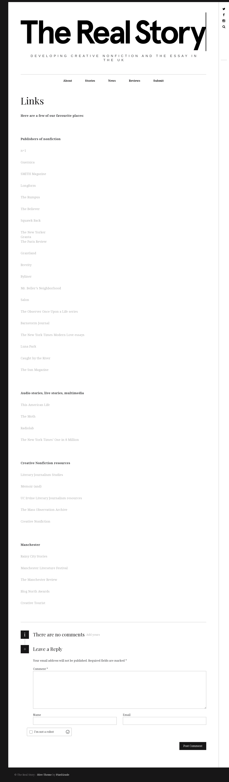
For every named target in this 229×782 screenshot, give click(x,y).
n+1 (23, 151)
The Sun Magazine (35, 370)
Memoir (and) (31, 486)
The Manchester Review (39, 580)
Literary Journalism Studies (42, 475)
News (112, 80)
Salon (25, 300)
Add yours (93, 634)
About (67, 80)
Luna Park (28, 346)
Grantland (28, 253)
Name (37, 714)
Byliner (26, 276)
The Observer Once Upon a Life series (49, 311)
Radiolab (27, 428)
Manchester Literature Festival (45, 568)
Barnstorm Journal (35, 323)
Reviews (134, 80)
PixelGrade (62, 774)
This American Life (35, 405)
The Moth (28, 416)
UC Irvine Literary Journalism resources (51, 498)
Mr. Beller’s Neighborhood (41, 288)
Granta (26, 237)
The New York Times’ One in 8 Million (50, 440)
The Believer (30, 209)
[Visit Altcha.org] (68, 732)
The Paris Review (34, 241)
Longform (28, 185)
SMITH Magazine (33, 174)
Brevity (26, 265)
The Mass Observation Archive (44, 510)
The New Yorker (33, 232)
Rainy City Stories (34, 556)
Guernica (28, 162)
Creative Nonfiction (35, 521)
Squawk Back (31, 220)
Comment (40, 668)
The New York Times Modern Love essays (52, 335)
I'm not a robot (44, 732)
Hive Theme (44, 774)
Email (126, 714)
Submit (158, 80)
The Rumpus (30, 197)
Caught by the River (35, 358)
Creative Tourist (33, 603)
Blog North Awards (35, 591)
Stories (90, 80)
